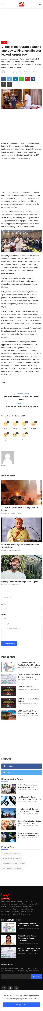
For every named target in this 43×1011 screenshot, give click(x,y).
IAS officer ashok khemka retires (14, 863)
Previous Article (21, 394)
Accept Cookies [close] (21, 1005)
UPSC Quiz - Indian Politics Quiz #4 (28, 700)
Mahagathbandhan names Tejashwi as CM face (28, 786)
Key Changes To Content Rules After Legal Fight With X (29, 798)
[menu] (3, 3)
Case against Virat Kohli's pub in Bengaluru (20, 582)
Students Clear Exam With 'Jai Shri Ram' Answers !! (29, 676)
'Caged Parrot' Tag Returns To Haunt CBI (21, 406)
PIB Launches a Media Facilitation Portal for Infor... (29, 664)
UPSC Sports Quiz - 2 (26, 687)
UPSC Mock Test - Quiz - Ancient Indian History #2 (28, 712)
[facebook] (4, 988)
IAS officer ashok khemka (11, 854)
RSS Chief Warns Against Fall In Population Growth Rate (20, 545)
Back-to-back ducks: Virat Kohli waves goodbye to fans (29, 834)
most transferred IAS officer (12, 868)
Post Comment (9, 643)
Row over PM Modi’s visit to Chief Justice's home (21, 398)
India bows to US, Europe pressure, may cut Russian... (29, 810)
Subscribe (36, 976)
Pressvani (5, 465)
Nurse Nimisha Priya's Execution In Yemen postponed (27, 938)
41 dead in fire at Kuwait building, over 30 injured (19, 508)
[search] (40, 3)
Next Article (21, 404)
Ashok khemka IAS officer (11, 859)
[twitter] (10, 988)
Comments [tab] (7, 597)
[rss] (16, 988)
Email (3, 614)
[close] (40, 992)
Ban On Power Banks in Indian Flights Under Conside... (29, 822)
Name (3, 604)
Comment (5, 624)
